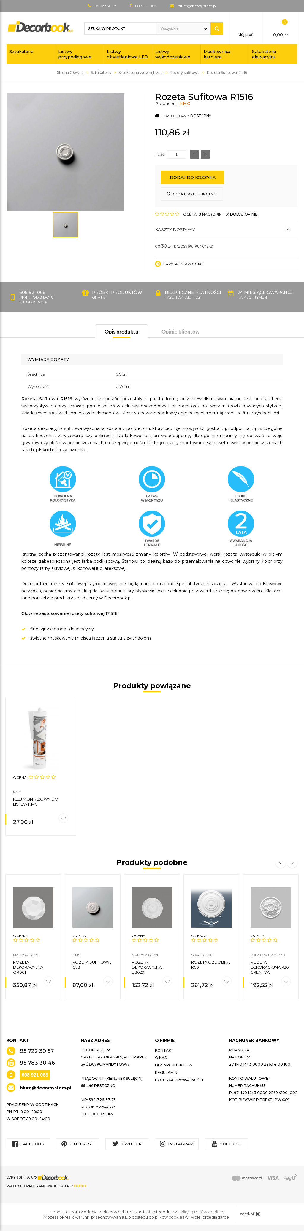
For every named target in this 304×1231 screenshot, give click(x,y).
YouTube (226, 1144)
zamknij (250, 1214)
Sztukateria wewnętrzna (140, 72)
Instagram (177, 1144)
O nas (161, 1057)
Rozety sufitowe (185, 72)
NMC (184, 103)
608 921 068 (35, 1074)
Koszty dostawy (223, 229)
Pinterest (77, 1144)
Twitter (127, 1144)
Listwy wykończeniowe (172, 54)
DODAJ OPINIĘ (243, 214)
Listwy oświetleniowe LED (127, 54)
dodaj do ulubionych (192, 194)
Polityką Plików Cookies (201, 1211)
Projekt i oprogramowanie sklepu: (46, 1186)
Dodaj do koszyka (193, 177)
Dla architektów (174, 1065)
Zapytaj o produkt (179, 264)
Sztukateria (22, 51)
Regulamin (166, 1072)
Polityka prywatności (179, 1080)
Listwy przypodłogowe (74, 54)
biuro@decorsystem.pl (197, 6)
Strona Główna (70, 72)
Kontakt (164, 1050)
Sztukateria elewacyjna (264, 54)
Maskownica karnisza (217, 54)
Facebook (28, 1144)
